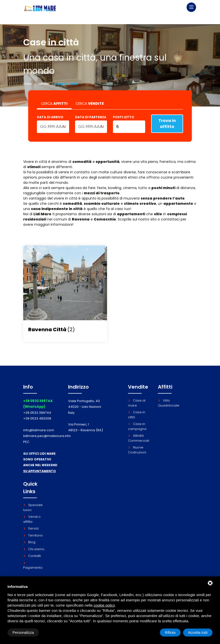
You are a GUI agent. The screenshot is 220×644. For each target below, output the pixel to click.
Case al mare (136, 403)
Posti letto (123, 117)
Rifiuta (170, 632)
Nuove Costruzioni (137, 450)
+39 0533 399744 (37, 412)
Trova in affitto (167, 123)
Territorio (33, 535)
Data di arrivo (50, 117)
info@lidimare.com (38, 430)
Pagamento (33, 565)
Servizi (31, 528)
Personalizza (23, 632)
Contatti (32, 555)
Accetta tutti (198, 632)
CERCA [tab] (54, 103)
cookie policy (104, 605)
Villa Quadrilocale (168, 403)
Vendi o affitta (32, 519)
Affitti (165, 386)
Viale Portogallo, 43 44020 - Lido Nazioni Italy (84, 407)
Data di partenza (90, 117)
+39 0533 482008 (37, 418)
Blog (29, 542)
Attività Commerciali (138, 438)
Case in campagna (137, 426)
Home (27, 84)
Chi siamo (33, 549)
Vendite (43, 84)
